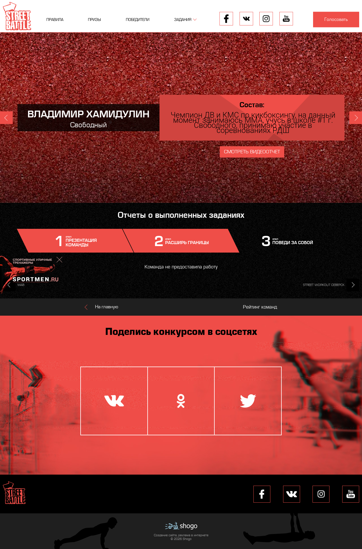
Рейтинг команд (260, 307)
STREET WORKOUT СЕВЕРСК (323, 285)
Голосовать (336, 19)
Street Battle (17, 16)
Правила (54, 20)
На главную (106, 307)
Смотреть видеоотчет (252, 152)
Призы (94, 20)
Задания (182, 20)
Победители (137, 20)
